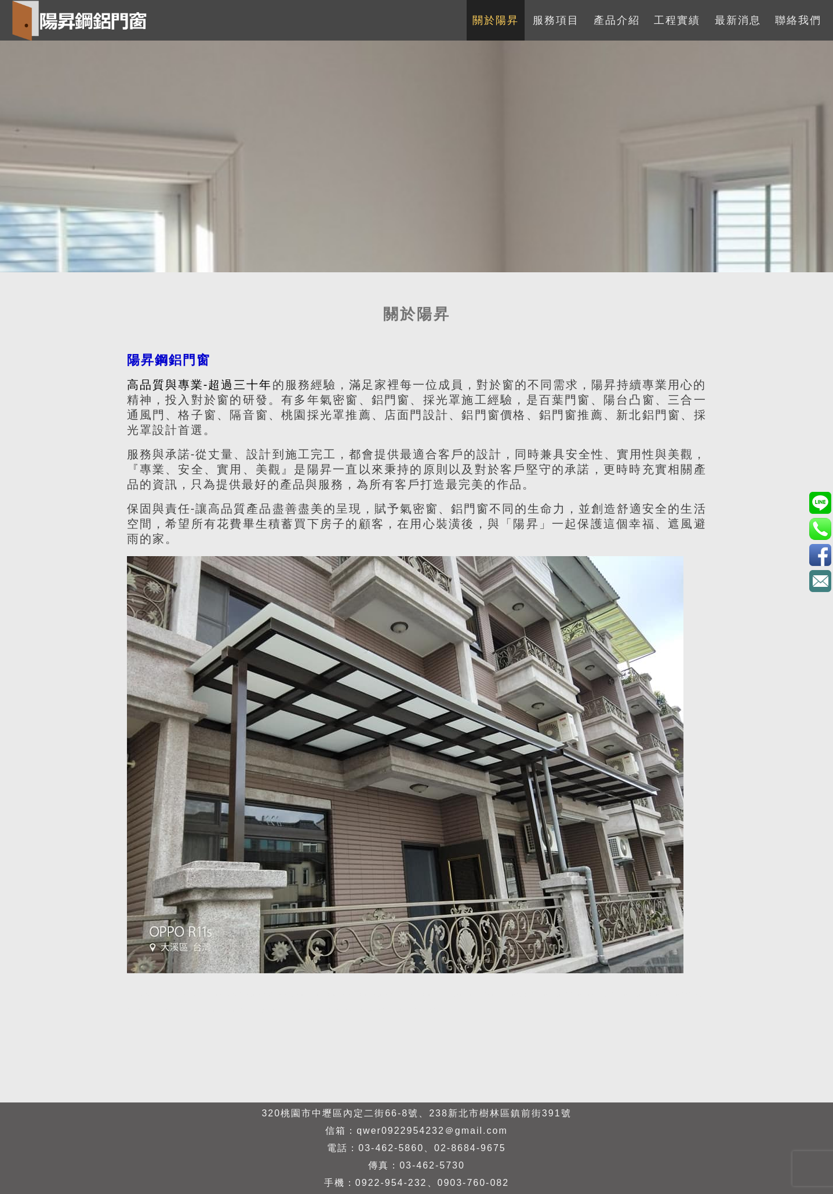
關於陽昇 (495, 20)
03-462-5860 (391, 1148)
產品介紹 (617, 20)
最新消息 (738, 20)
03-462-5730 (432, 1165)
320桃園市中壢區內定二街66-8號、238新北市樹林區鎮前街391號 (416, 1113)
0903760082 (820, 503)
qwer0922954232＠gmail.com (432, 1130)
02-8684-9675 (470, 1148)
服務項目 (556, 20)
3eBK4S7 (820, 555)
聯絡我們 (798, 20)
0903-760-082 (474, 1183)
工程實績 (677, 20)
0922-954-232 (391, 1183)
